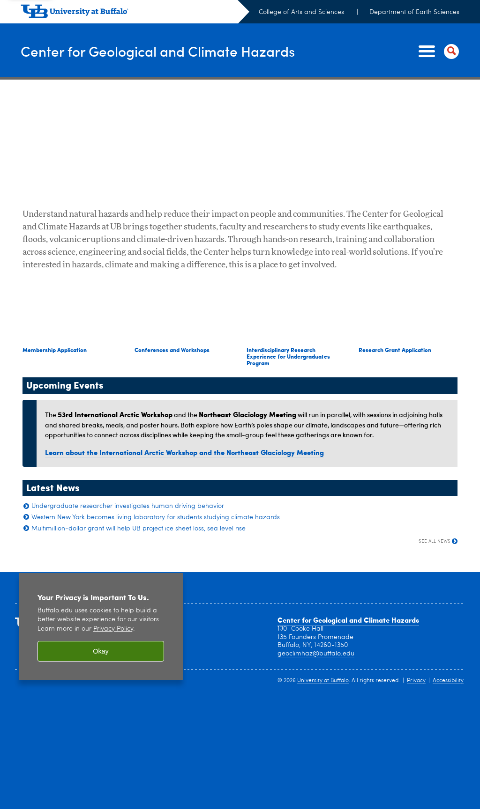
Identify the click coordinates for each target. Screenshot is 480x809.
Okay (101, 651)
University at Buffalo (323, 681)
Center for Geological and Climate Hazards (158, 51)
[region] (101, 626)
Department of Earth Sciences (414, 12)
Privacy (416, 681)
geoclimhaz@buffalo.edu (316, 653)
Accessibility (448, 681)
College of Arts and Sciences (301, 12)
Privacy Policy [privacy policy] (113, 628)
